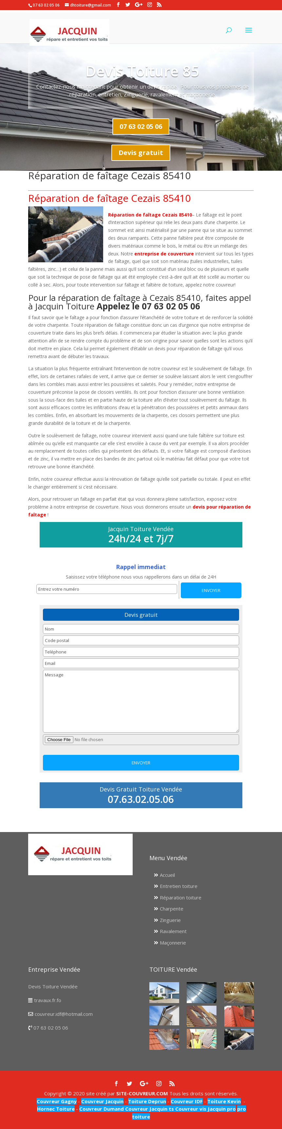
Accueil (167, 875)
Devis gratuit (141, 152)
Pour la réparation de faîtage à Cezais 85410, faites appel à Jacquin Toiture (139, 302)
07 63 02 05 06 (141, 126)
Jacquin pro (221, 1108)
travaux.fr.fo (47, 1000)
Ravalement (173, 931)
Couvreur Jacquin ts (149, 1108)
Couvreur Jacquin (102, 1101)
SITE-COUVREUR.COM (142, 1093)
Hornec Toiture (56, 1108)
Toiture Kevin (224, 1101)
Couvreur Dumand (101, 1108)
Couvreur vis (190, 1108)
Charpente (171, 908)
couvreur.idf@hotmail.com (64, 1014)
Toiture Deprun (147, 1101)
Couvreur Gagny (57, 1101)
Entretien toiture (178, 886)
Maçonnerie (173, 942)
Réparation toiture (180, 897)
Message (141, 701)
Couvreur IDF (187, 1101)
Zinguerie (170, 920)
